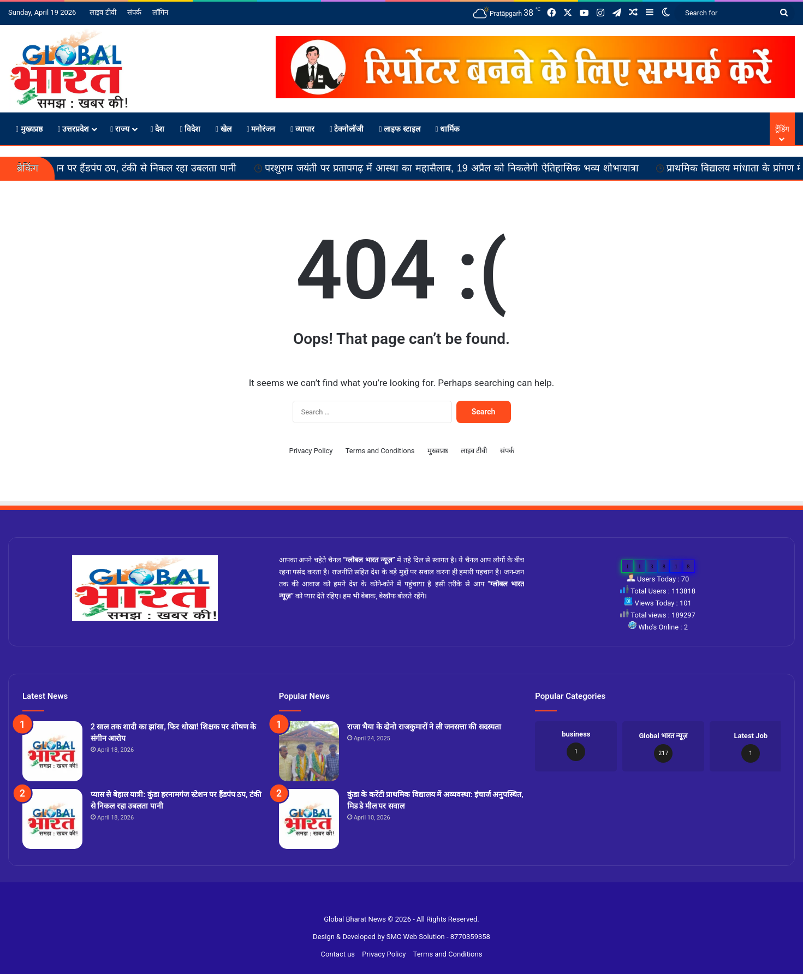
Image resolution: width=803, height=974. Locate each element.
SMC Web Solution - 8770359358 (438, 937)
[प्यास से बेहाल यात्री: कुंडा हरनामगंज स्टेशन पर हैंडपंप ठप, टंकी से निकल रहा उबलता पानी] (52, 819)
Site (408, 902)
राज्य (119, 128)
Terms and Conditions (380, 451)
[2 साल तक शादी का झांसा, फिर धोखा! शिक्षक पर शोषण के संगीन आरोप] (52, 751)
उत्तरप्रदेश (74, 128)
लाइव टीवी (103, 12)
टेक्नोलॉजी (347, 128)
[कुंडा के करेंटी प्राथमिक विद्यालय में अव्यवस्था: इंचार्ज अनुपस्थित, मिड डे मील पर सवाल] (309, 819)
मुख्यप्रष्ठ (29, 128)
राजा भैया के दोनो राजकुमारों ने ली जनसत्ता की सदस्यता (424, 726)
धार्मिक (448, 128)
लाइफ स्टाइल (399, 128)
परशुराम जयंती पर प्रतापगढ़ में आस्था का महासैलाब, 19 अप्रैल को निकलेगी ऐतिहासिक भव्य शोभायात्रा (481, 168)
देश (158, 128)
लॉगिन (160, 12)
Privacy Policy (310, 451)
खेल (223, 128)
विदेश (190, 128)
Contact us (338, 954)
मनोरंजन (261, 128)
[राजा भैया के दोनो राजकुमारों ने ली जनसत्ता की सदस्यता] (309, 751)
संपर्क (134, 12)
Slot (395, 902)
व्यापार (302, 128)
